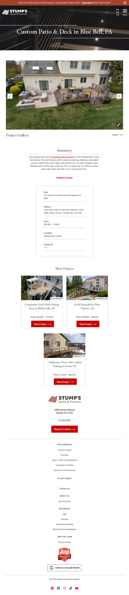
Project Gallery (65, 478)
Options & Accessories (64, 470)
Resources (64, 509)
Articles (64, 519)
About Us (64, 496)
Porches (64, 455)
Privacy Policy (64, 542)
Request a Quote (65, 177)
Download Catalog (64, 524)
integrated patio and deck (63, 157)
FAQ (65, 514)
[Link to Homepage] (14, 13)
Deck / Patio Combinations (64, 460)
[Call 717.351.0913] (117, 12)
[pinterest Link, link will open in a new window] (52, 588)
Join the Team (64, 537)
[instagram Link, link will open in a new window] (64, 588)
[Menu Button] (125, 12)
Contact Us (64, 488)
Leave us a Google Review (64, 568)
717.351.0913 (64, 420)
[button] (10, 96)
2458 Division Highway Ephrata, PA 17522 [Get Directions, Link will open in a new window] (64, 411)
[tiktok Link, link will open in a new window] (70, 588)
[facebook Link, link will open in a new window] (58, 588)
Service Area (64, 501)
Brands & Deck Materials (64, 529)
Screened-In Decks (64, 465)
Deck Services (64, 444)
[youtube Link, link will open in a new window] (76, 588)
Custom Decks (64, 450)
